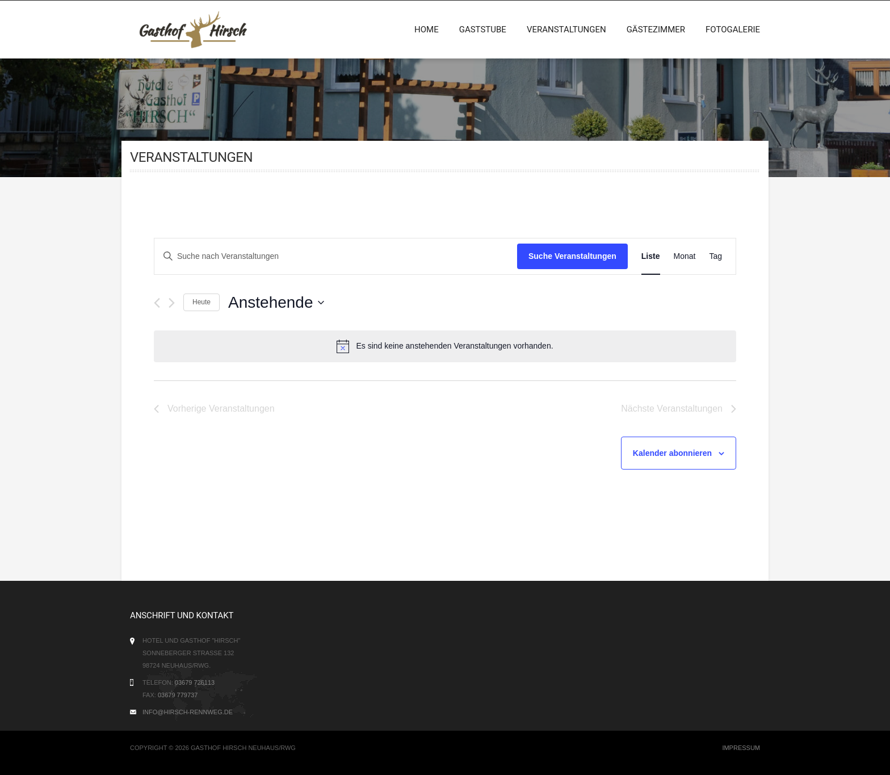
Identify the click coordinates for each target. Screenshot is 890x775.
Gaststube (482, 29)
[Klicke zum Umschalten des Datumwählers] (276, 302)
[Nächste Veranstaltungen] (172, 303)
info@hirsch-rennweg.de (187, 712)
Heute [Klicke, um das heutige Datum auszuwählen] (201, 302)
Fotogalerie (733, 29)
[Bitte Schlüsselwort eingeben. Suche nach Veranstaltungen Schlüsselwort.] (335, 256)
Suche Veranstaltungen (572, 256)
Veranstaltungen (566, 29)
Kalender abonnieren (672, 453)
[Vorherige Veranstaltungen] (157, 303)
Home (426, 29)
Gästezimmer (656, 29)
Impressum (741, 747)
